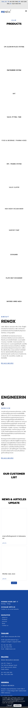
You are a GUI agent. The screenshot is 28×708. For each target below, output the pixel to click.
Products (4, 619)
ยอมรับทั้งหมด (17, 705)
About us (4, 617)
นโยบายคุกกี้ (10, 702)
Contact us (5, 625)
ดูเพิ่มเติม (4, 543)
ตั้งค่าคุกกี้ (9, 705)
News (3, 623)
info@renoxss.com (10, 649)
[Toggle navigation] (26, 11)
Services (4, 621)
